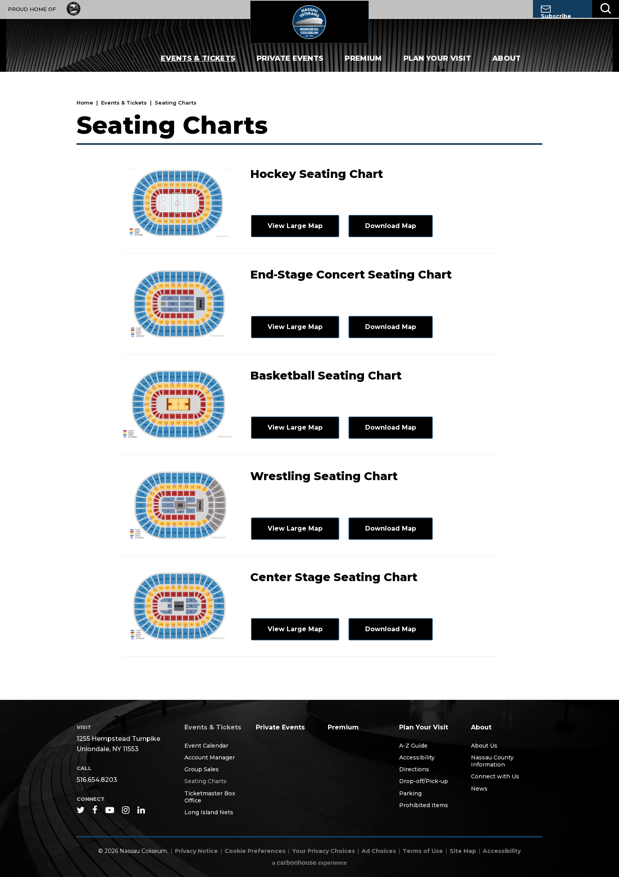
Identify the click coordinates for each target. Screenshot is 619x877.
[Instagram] (125, 810)
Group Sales (201, 769)
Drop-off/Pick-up (423, 781)
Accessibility (417, 757)
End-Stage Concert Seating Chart (351, 274)
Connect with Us (495, 776)
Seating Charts (205, 781)
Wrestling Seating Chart (324, 476)
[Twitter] (80, 810)
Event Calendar (206, 745)
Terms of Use (423, 851)
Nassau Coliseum (309, 26)
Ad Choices (379, 851)
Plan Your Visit (437, 67)
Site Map (463, 851)
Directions (414, 769)
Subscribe (556, 12)
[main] (309, 390)
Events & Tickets (198, 67)
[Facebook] (95, 810)
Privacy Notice (196, 851)
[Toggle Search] (605, 9)
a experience (309, 862)
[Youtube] (109, 810)
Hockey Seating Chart (316, 174)
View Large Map (294, 226)
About (506, 67)
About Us (484, 745)
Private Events (290, 67)
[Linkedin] (141, 810)
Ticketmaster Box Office (209, 797)
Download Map (389, 226)
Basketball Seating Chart (325, 375)
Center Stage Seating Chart (333, 577)
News (479, 788)
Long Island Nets (208, 812)
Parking (410, 793)
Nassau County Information (492, 761)
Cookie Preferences (255, 851)
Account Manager (209, 757)
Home (85, 102)
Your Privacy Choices (323, 851)
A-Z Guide (413, 745)
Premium (363, 67)
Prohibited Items (423, 805)
